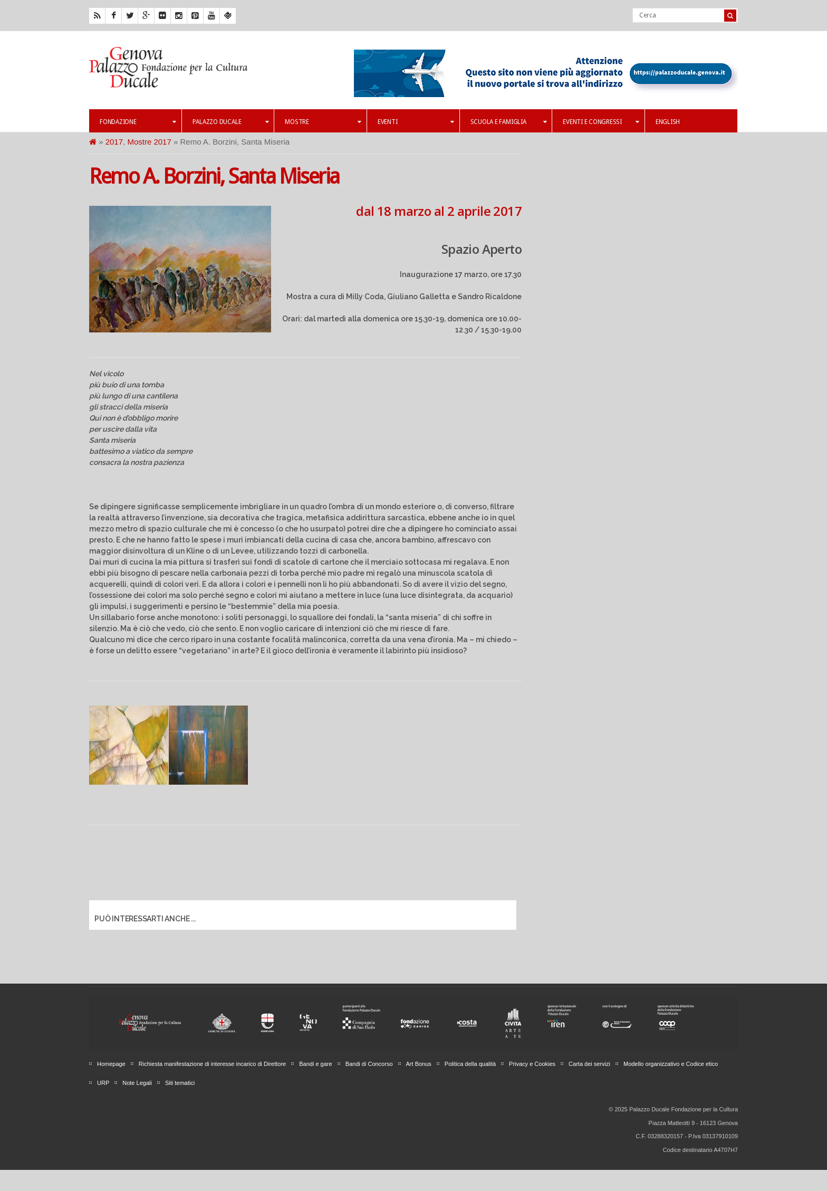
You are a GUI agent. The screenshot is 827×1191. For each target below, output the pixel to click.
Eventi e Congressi (601, 122)
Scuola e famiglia (508, 122)
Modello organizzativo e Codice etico (670, 1064)
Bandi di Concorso (369, 1064)
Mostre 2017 (149, 141)
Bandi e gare (315, 1064)
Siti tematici (180, 1083)
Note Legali (137, 1083)
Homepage (111, 1064)
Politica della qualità (470, 1064)
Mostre (323, 122)
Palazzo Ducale (231, 122)
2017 (114, 141)
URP (103, 1083)
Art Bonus (418, 1064)
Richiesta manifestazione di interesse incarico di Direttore (212, 1064)
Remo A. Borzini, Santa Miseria (214, 176)
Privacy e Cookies (532, 1064)
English (668, 122)
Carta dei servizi (589, 1064)
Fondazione (138, 122)
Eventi (416, 122)
